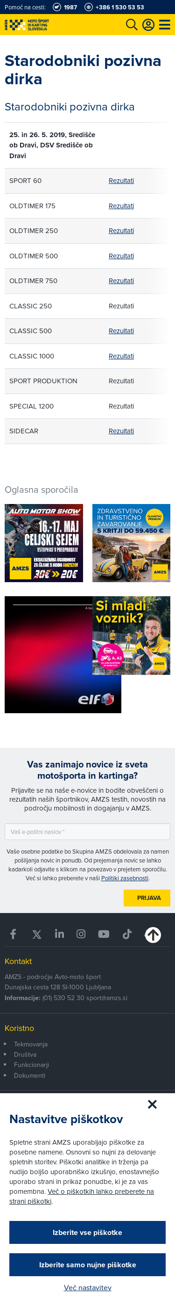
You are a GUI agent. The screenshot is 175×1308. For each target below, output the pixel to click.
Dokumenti (29, 1075)
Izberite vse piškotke (87, 1232)
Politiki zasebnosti (124, 878)
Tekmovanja (31, 1044)
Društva (25, 1054)
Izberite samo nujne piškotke (87, 1264)
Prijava (149, 897)
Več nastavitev (88, 1287)
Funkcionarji (31, 1064)
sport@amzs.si (106, 997)
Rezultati (121, 180)
